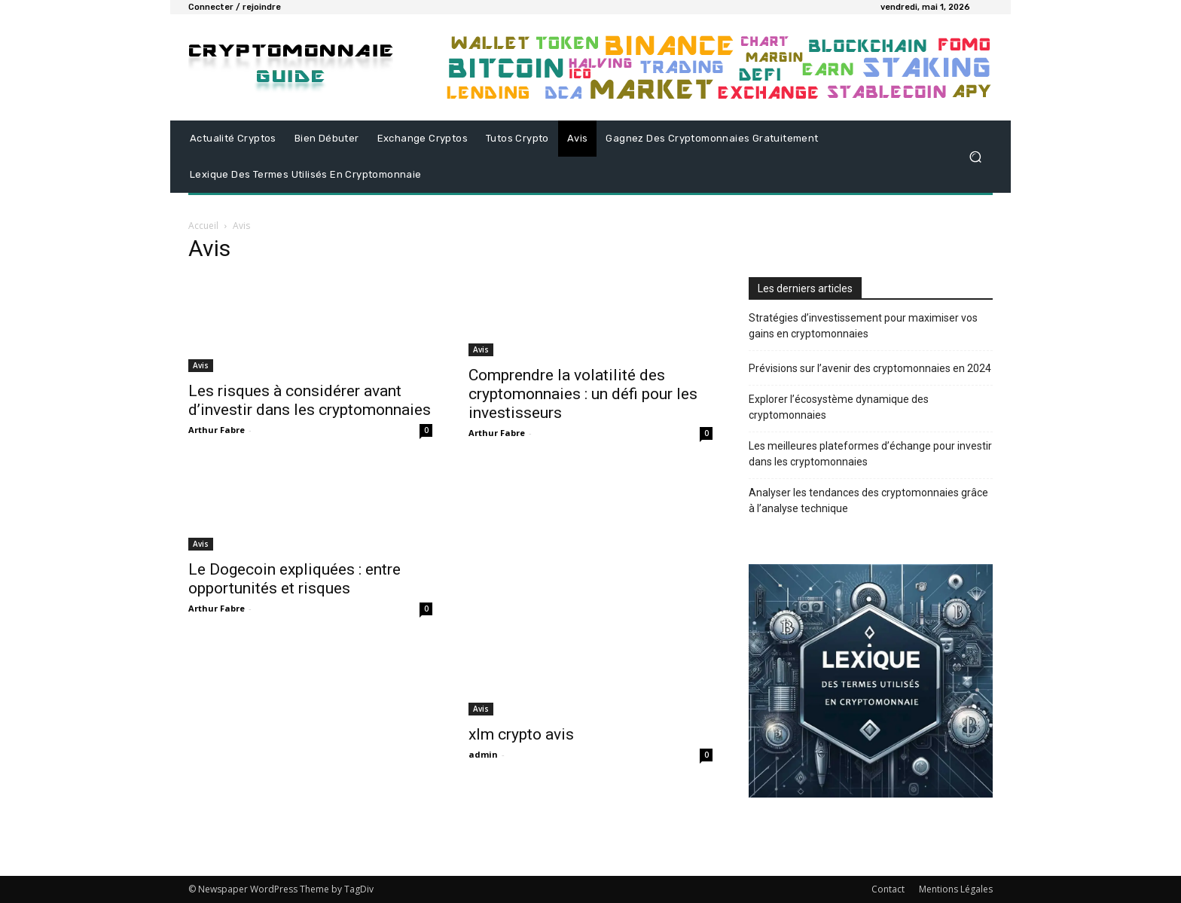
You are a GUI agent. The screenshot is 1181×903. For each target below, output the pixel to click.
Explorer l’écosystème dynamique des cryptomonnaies (839, 407)
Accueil (203, 225)
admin (483, 754)
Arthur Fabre (216, 429)
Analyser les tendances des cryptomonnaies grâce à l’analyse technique (868, 500)
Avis (201, 365)
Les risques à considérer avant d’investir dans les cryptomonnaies (309, 400)
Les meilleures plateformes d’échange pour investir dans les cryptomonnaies (870, 454)
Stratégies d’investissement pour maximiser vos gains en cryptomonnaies (863, 326)
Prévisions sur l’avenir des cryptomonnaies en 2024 (870, 368)
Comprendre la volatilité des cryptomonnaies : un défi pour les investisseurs (582, 394)
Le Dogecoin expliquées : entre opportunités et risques (294, 578)
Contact (888, 889)
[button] (975, 157)
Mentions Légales (956, 889)
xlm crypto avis (521, 734)
